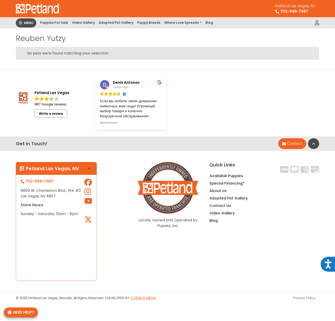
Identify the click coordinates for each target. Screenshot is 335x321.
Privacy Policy (304, 298)
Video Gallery (83, 22)
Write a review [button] (51, 113)
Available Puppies (226, 176)
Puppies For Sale (54, 22)
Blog (209, 22)
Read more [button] (108, 123)
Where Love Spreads (181, 22)
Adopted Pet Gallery (116, 22)
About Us (218, 190)
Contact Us (220, 205)
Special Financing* (227, 183)
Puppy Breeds (149, 22)
